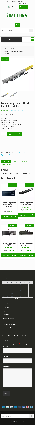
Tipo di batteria (5, 155)
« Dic (16, 298)
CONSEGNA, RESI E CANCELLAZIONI (15, 335)
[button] (32, 39)
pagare (6, 311)
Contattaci (6, 315)
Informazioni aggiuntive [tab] (20, 161)
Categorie (6, 39)
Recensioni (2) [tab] (6, 164)
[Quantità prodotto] (4, 133)
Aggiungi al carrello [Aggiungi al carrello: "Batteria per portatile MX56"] (9, 255)
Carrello (6, 307)
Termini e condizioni (10, 332)
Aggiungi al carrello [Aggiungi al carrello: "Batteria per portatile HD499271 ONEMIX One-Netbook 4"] (9, 216)
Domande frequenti (8, 318)
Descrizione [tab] (6, 161)
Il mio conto (23, 7)
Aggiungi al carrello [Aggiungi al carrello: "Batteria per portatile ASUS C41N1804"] (26, 255)
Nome (5, 346)
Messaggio (8, 366)
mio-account (6, 303)
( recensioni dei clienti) (16, 110)
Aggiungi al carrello (14, 134)
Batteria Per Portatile (25, 153)
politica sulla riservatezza (11, 328)
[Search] (31, 30)
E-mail (6, 356)
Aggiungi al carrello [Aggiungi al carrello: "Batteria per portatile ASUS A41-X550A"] (26, 215)
